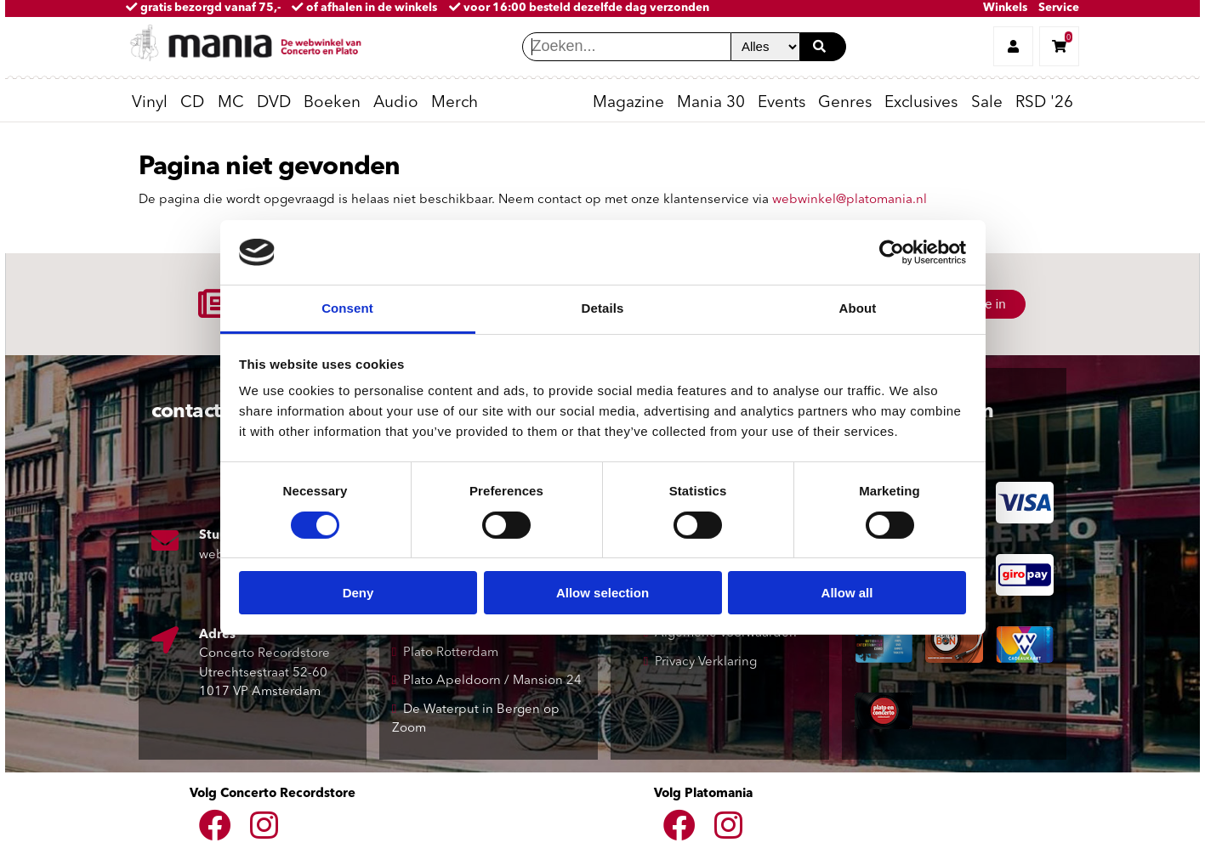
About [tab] (858, 308)
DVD (274, 103)
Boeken (332, 103)
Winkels (1005, 8)
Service (1058, 8)
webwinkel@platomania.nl (849, 200)
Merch (454, 103)
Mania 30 (711, 103)
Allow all (847, 592)
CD (192, 103)
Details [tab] (603, 308)
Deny (358, 592)
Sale (987, 103)
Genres (845, 103)
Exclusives (921, 103)
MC (231, 103)
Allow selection (602, 592)
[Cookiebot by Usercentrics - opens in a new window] (891, 252)
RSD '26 (1044, 103)
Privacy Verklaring (706, 662)
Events (781, 103)
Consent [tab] (347, 308)
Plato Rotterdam (450, 653)
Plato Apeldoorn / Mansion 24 (492, 681)
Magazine (628, 103)
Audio (395, 103)
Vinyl (150, 103)
